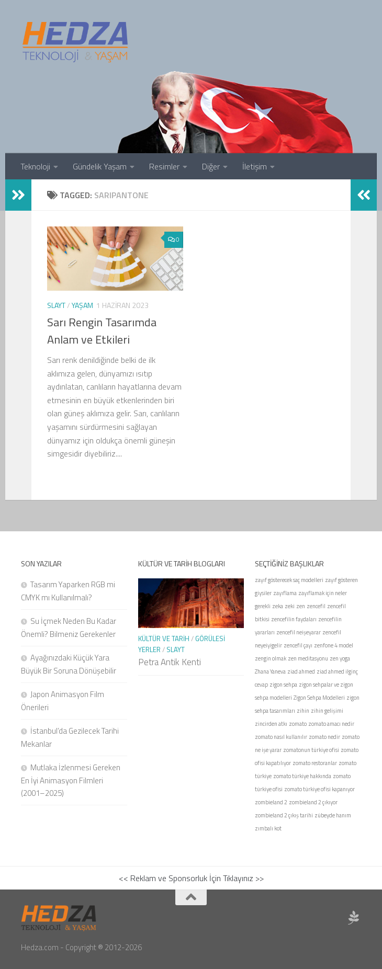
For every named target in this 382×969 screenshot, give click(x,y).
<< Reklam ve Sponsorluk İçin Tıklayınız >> (191, 878)
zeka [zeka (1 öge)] (277, 606)
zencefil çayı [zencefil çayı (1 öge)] (298, 645)
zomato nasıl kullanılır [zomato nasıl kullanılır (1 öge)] (281, 737)
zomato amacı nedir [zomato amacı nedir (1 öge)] (331, 724)
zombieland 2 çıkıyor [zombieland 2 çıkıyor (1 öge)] (313, 802)
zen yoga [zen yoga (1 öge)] (340, 658)
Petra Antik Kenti (169, 662)
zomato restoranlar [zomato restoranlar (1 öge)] (315, 763)
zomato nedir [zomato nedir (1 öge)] (324, 737)
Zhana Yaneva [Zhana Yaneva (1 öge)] (270, 671)
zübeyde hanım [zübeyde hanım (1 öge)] (332, 815)
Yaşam (82, 305)
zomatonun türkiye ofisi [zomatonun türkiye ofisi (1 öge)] (311, 750)
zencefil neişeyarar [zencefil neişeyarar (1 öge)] (298, 632)
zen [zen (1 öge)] (300, 606)
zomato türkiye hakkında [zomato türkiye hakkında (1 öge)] (302, 776)
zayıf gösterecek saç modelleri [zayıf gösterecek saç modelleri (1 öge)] (289, 580)
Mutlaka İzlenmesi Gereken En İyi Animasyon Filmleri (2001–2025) (70, 780)
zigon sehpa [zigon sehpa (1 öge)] (283, 684)
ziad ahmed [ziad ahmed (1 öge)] (301, 671)
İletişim (254, 166)
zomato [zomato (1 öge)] (298, 724)
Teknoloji (35, 166)
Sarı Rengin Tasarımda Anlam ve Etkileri (101, 330)
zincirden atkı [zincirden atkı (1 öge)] (271, 724)
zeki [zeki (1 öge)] (290, 606)
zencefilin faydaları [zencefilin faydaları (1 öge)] (294, 619)
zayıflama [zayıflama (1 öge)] (285, 593)
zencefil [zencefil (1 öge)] (316, 606)
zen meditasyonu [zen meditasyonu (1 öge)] (308, 658)
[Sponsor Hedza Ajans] (353, 917)
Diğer (211, 166)
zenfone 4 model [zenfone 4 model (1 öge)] (333, 645)
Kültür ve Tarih (163, 638)
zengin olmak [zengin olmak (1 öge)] (270, 658)
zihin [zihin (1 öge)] (303, 710)
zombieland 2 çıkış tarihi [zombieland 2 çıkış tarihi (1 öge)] (284, 815)
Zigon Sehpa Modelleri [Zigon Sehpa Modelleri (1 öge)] (319, 697)
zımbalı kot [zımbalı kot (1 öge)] (268, 828)
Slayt (56, 305)
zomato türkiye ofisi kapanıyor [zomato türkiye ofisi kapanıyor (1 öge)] (319, 789)
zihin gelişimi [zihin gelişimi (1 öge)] (327, 710)
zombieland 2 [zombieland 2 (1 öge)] (271, 802)
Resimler (164, 166)
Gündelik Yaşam (100, 166)
